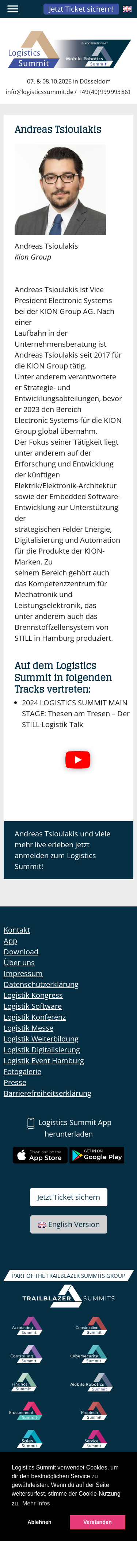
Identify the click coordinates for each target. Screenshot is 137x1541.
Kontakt (17, 930)
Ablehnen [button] (39, 1522)
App (10, 941)
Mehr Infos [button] (36, 1503)
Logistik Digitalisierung (42, 1050)
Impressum (23, 973)
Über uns (19, 962)
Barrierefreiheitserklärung (47, 1093)
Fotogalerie (22, 1071)
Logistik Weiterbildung (41, 1039)
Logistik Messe (28, 1028)
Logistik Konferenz (35, 1017)
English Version (69, 1224)
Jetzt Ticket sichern (68, 1197)
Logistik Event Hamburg (44, 1060)
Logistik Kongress (33, 995)
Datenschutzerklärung (41, 984)
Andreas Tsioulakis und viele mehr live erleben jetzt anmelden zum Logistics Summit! (62, 850)
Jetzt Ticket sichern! (81, 9)
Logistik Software (33, 1006)
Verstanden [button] (97, 1522)
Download (21, 952)
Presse (15, 1082)
